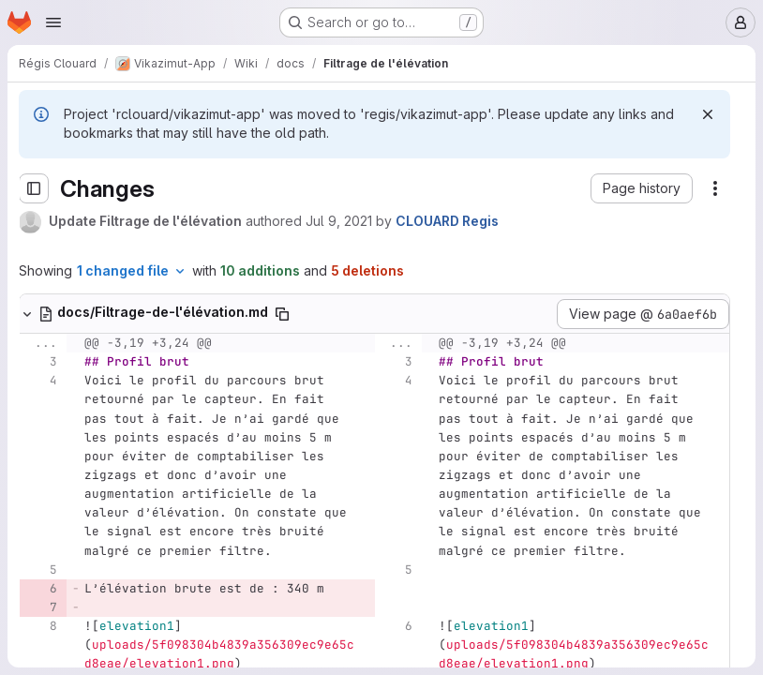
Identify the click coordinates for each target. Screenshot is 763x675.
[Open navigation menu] (53, 23)
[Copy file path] (282, 314)
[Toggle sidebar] (34, 188)
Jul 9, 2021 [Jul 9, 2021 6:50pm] (339, 221)
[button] (642, 188)
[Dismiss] (707, 114)
